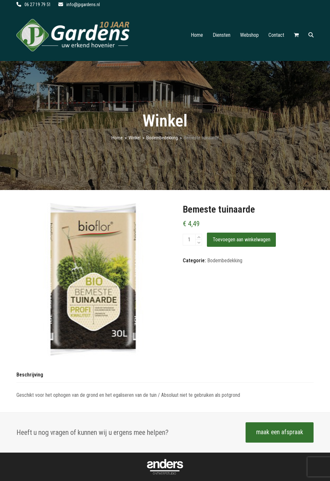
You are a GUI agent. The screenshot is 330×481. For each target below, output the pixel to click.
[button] (296, 35)
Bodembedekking (224, 260)
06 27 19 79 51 (37, 4)
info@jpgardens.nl (83, 4)
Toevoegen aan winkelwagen (241, 239)
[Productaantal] (189, 240)
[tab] (29, 375)
